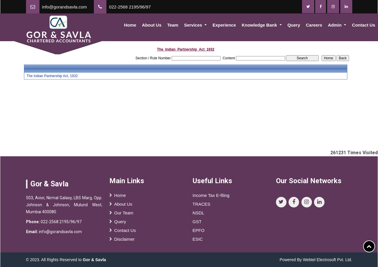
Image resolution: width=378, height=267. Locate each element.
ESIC (198, 240)
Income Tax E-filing (211, 196)
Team (172, 24)
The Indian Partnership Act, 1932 (52, 76)
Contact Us (125, 231)
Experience (224, 24)
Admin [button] (335, 24)
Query (293, 24)
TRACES (201, 205)
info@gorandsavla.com (64, 6)
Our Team (124, 214)
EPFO (199, 231)
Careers (314, 24)
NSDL (198, 214)
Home (130, 24)
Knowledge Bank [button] (260, 24)
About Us (152, 24)
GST (197, 223)
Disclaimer (124, 240)
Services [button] (193, 24)
